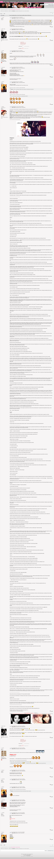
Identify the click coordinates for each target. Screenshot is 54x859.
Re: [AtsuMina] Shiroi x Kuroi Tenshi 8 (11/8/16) (18, 786)
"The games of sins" (26, 48)
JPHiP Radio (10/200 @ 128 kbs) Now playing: (10, 9)
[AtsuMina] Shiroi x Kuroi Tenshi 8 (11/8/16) (17, 106)
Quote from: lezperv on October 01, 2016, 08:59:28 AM (17, 87)
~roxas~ (3, 17)
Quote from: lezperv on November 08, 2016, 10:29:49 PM (18, 789)
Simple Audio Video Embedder (27, 854)
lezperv (3, 106)
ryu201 (3, 50)
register (52, 3)
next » (53, 12)
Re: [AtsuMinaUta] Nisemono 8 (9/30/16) (17, 17)
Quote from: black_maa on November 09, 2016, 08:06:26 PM (18, 760)
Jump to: (46, 850)
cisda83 (3, 812)
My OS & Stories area (26, 46)
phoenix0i (3, 67)
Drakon (3, 81)
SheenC (3, 770)
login (49, 3)
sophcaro (16, 848)
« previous (51, 12)
